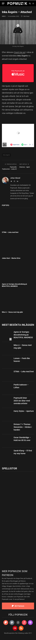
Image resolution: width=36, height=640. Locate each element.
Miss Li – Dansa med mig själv (12, 312)
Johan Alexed (15, 178)
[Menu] (3, 3)
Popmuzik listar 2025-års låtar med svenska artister (22, 401)
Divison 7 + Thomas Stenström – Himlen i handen (23, 427)
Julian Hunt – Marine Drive (11, 258)
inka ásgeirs (6, 155)
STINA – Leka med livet (10, 232)
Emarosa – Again (24, 167)
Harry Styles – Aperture (24, 411)
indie (4, 16)
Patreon (23, 581)
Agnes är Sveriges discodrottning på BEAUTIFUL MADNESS (23, 335)
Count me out (19, 52)
